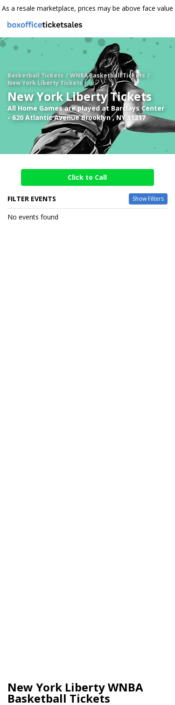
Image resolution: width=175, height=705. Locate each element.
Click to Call (87, 177)
